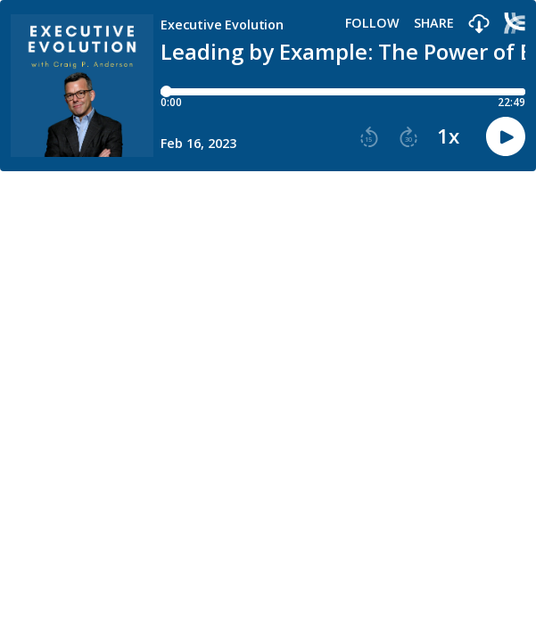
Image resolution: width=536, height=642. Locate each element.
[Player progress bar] (343, 91)
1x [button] (448, 136)
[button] (479, 24)
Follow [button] (372, 23)
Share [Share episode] (434, 23)
